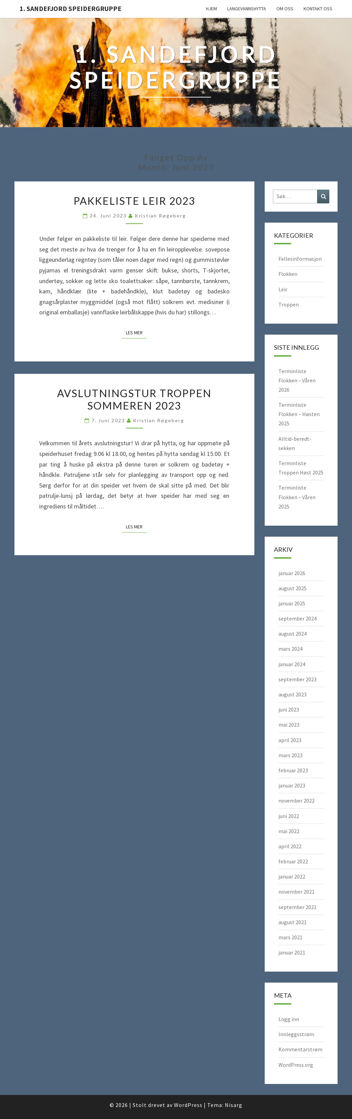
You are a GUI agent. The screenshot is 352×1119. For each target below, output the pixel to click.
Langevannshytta (246, 8)
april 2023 (289, 740)
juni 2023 (288, 709)
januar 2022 (291, 876)
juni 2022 (288, 816)
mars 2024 (290, 648)
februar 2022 (293, 861)
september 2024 (297, 618)
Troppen (288, 304)
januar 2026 (291, 573)
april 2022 (289, 846)
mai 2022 (288, 831)
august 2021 (292, 922)
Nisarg (233, 1104)
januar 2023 (291, 785)
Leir (282, 289)
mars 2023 (290, 755)
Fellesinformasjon (300, 258)
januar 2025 (291, 603)
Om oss (284, 8)
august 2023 (292, 694)
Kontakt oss (318, 8)
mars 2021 (290, 937)
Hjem (211, 8)
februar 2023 (293, 770)
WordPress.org (295, 1064)
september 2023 (297, 679)
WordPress (188, 1104)
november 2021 (296, 891)
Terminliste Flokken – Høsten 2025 (299, 414)
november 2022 (296, 800)
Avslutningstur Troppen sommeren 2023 (134, 399)
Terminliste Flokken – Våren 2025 (297, 497)
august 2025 (292, 588)
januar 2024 (291, 664)
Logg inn (288, 1019)
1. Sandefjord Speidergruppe (70, 8)
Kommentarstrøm (300, 1049)
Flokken (287, 273)
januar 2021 (291, 952)
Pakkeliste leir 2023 (134, 200)
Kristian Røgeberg (160, 216)
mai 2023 (288, 724)
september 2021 (297, 907)
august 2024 (292, 633)
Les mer (136, 332)
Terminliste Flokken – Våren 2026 (297, 380)
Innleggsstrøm (296, 1034)
